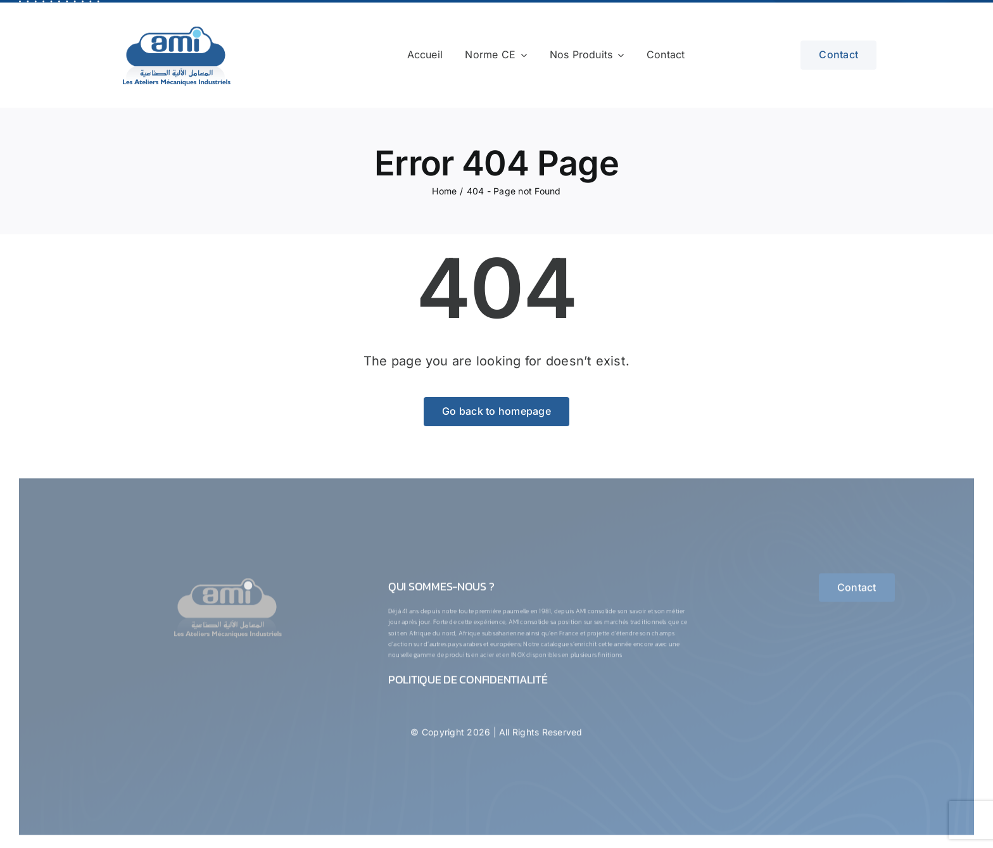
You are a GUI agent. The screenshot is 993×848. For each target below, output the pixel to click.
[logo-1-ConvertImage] (228, 582)
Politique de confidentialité (467, 683)
